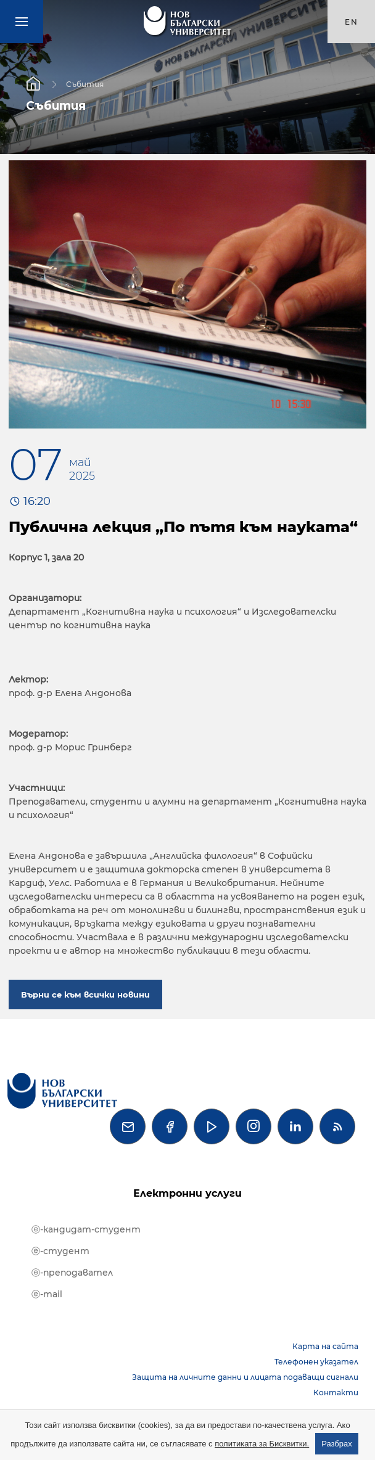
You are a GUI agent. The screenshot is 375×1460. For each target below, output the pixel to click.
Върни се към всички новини (85, 994)
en (351, 22)
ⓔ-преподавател (72, 1272)
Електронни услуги (187, 1193)
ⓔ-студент (60, 1251)
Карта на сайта (325, 1346)
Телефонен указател (316, 1361)
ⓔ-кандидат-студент (86, 1229)
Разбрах (336, 1443)
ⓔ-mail (46, 1294)
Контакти (335, 1392)
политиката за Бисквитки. (262, 1443)
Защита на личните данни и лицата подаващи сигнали (245, 1377)
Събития (85, 83)
